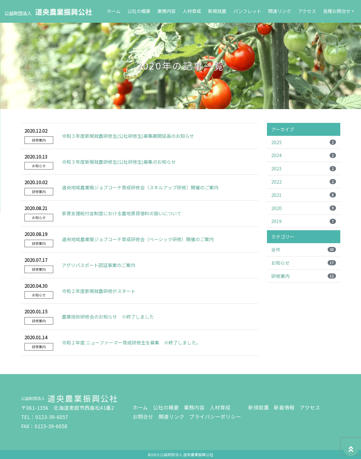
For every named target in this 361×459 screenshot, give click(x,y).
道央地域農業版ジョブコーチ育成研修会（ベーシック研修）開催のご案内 (138, 239)
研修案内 (303, 276)
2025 (303, 142)
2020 (303, 208)
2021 (303, 194)
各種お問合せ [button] (337, 10)
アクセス (307, 10)
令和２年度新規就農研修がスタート (98, 290)
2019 (303, 221)
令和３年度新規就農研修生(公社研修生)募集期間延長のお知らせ (128, 135)
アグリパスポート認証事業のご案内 (98, 265)
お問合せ (143, 416)
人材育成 (192, 10)
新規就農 (217, 10)
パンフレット (247, 10)
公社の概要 (138, 10)
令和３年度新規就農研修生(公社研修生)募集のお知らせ (119, 161)
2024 (303, 155)
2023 (303, 168)
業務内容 (166, 10)
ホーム (115, 10)
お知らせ (303, 262)
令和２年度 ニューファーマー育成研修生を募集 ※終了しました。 (131, 342)
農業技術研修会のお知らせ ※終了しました (108, 316)
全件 (303, 249)
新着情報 (284, 407)
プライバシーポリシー (215, 416)
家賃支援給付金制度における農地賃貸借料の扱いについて (122, 213)
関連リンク (279, 10)
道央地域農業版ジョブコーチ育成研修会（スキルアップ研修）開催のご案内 (140, 187)
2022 (303, 181)
